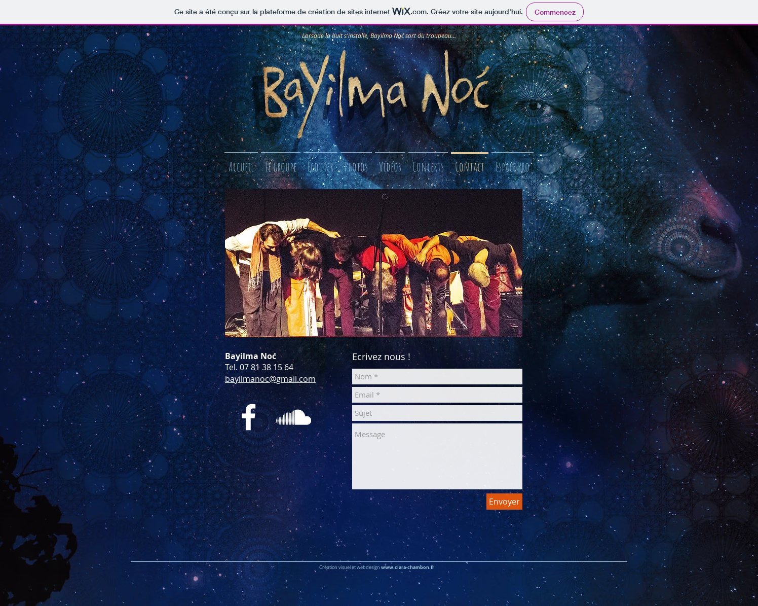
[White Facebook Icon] (248, 417)
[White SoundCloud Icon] (293, 417)
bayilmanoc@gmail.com (270, 378)
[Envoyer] (504, 501)
